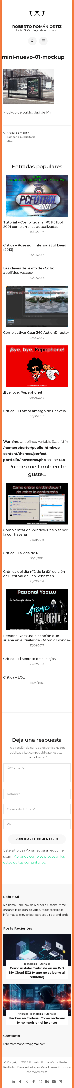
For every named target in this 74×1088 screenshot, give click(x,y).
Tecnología (30, 963)
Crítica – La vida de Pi (21, 553)
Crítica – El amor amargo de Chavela (34, 411)
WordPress (39, 1072)
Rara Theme (49, 1067)
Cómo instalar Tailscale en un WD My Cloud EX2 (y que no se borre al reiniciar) (37, 972)
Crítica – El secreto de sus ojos (29, 659)
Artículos (23, 1013)
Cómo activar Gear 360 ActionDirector (36, 333)
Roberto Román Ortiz (37, 26)
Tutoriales (44, 963)
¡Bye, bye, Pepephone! (22, 392)
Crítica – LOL (14, 677)
